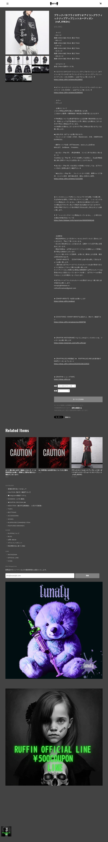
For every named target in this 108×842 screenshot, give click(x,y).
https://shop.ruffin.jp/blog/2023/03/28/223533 (71, 364)
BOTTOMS (12, 512)
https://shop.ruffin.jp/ (62, 379)
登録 (87, 575)
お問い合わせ (12, 539)
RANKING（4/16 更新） (17, 499)
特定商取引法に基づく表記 (16, 546)
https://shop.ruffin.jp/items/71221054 (68, 179)
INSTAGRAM (12, 554)
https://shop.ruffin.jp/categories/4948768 (70, 322)
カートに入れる (78, 399)
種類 (55, 386)
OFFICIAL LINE (13, 558)
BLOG (10, 536)
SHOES (11, 519)
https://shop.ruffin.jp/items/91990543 (68, 92)
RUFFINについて (14, 533)
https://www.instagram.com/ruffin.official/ (70, 343)
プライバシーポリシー (15, 543)
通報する (68, 417)
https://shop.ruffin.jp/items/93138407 (68, 79)
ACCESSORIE (13, 516)
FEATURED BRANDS (16, 526)
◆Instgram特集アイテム (17, 495)
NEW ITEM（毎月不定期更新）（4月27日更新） (25, 506)
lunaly (10, 561)
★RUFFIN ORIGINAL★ (17, 502)
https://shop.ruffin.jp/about (64, 301)
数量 (55, 391)
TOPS (10, 509)
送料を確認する (77, 408)
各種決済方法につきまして (17, 489)
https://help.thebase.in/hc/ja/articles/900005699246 (74, 220)
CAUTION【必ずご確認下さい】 (19, 492)
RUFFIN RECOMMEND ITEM (19, 522)
